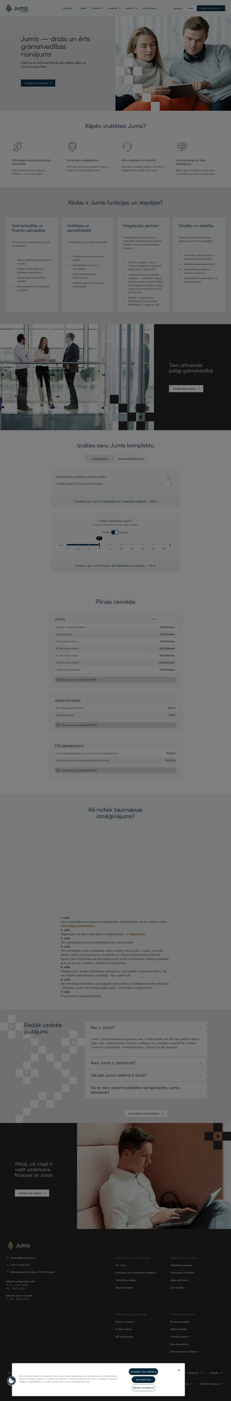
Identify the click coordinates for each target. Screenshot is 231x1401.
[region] (98, 1379)
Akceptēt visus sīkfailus (143, 1371)
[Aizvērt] (179, 1370)
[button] (11, 1380)
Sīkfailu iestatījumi (143, 1387)
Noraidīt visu (143, 1379)
